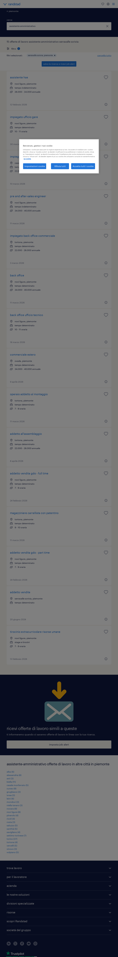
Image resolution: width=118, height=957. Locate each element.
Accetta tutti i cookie (83, 166)
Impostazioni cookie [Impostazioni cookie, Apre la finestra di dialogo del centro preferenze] (34, 166)
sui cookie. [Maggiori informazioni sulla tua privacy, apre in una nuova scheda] (27, 159)
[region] (59, 156)
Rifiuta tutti (60, 166)
